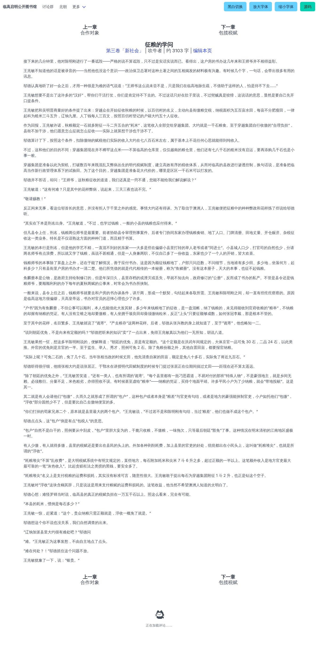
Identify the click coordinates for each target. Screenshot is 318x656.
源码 (307, 6)
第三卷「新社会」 (125, 50)
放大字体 (260, 6)
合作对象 (89, 33)
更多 (76, 6)
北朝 (63, 6)
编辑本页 (202, 50)
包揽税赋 (228, 33)
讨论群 (48, 6)
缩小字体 (286, 6)
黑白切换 (235, 6)
